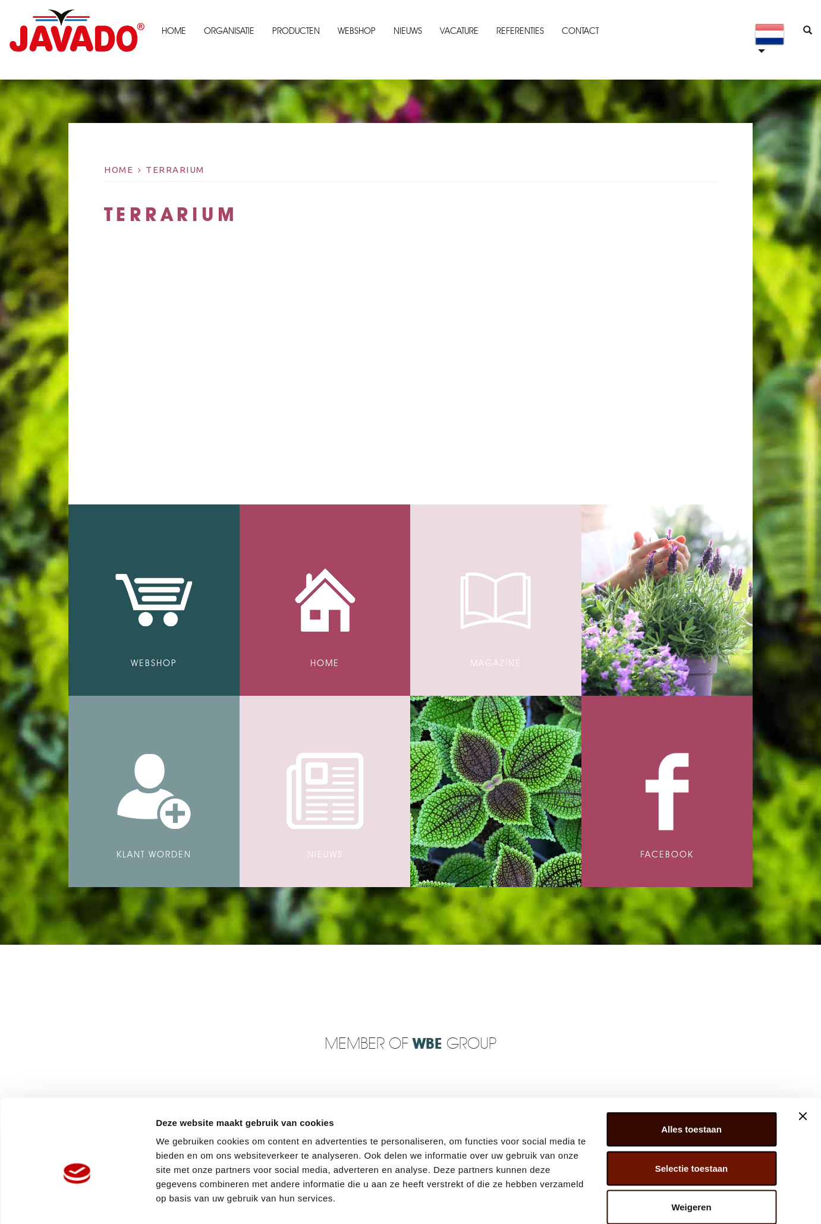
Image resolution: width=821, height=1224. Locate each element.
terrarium (175, 170)
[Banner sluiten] (802, 1055)
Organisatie (228, 31)
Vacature (458, 31)
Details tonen (642, 1200)
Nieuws (407, 31)
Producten (295, 31)
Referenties (519, 31)
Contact (579, 31)
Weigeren (691, 1146)
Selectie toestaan (691, 1107)
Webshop (356, 31)
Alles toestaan (691, 1068)
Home (173, 31)
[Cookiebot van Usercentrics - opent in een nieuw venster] (77, 1201)
